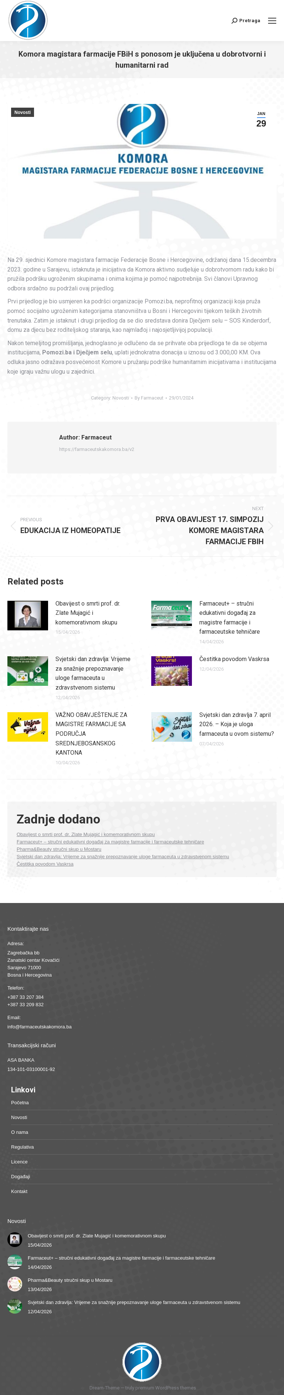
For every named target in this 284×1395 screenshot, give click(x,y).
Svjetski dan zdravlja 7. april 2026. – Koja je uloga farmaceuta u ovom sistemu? (236, 724)
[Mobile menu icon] (272, 20)
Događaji (20, 1176)
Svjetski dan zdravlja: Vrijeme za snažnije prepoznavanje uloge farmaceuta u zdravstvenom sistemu (93, 673)
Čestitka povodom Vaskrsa (234, 659)
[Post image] (27, 615)
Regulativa (22, 1147)
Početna (20, 1102)
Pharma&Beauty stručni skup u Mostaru (59, 849)
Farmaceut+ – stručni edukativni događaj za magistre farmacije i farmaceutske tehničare (229, 618)
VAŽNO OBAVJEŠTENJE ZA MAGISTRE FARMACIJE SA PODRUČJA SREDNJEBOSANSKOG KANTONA (91, 733)
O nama (19, 1132)
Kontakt (19, 1191)
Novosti (22, 112)
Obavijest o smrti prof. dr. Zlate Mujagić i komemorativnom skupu (87, 613)
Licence (19, 1162)
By (149, 398)
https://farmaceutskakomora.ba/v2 (96, 449)
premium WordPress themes (165, 1388)
